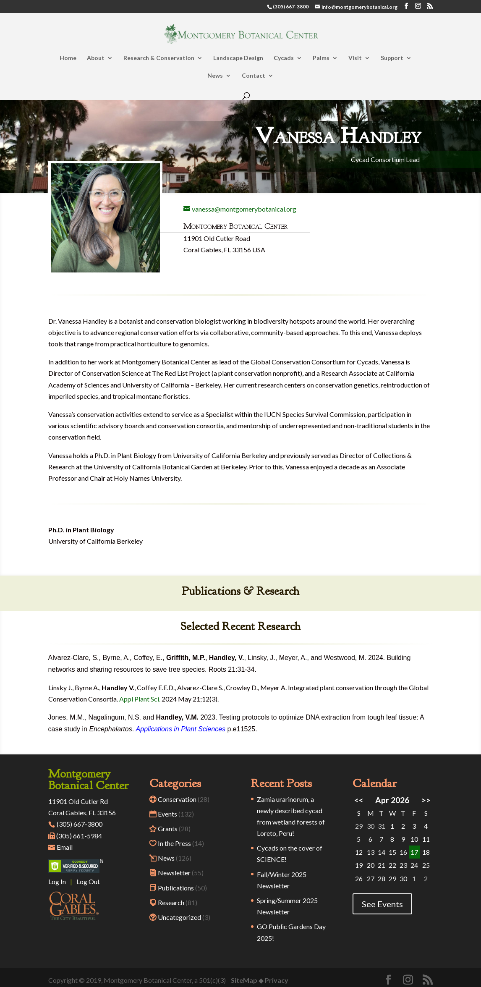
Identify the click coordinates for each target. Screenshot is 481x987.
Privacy (276, 980)
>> (426, 800)
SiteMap (244, 980)
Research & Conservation (158, 58)
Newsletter (174, 873)
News (215, 76)
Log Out (88, 881)
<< (358, 800)
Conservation (177, 799)
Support (392, 58)
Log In (57, 881)
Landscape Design (238, 58)
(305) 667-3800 (75, 824)
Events (167, 814)
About (96, 58)
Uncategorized (179, 917)
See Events (382, 904)
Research (171, 902)
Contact (253, 76)
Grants (168, 829)
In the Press (174, 843)
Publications (176, 888)
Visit (355, 58)
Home (68, 58)
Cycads (284, 58)
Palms (321, 58)
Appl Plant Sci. (139, 699)
